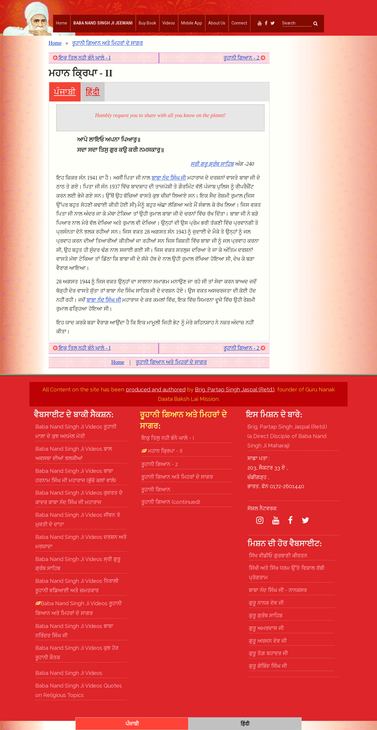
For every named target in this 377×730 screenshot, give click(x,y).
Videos (168, 23)
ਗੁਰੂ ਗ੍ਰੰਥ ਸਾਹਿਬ (265, 624)
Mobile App (191, 23)
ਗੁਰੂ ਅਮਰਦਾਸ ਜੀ (266, 637)
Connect (239, 23)
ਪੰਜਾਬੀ (65, 101)
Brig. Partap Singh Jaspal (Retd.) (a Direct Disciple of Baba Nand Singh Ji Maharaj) (287, 445)
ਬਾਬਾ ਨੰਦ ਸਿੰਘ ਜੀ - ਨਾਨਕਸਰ (278, 599)
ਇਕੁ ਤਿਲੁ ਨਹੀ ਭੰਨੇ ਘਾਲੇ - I (82, 67)
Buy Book (147, 23)
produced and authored (156, 399)
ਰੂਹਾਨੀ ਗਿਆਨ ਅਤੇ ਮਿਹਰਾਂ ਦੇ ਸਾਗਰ (107, 52)
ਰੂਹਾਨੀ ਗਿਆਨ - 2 (244, 67)
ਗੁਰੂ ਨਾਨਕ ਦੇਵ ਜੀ (266, 612)
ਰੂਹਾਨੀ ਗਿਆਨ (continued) (170, 511)
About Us (216, 23)
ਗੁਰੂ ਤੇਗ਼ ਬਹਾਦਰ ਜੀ (268, 663)
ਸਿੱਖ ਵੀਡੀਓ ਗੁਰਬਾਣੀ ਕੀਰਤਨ (278, 565)
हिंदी (93, 101)
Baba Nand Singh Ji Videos (68, 682)
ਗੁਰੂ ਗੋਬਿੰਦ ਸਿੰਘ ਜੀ (268, 675)
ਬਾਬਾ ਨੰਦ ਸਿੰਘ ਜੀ (169, 187)
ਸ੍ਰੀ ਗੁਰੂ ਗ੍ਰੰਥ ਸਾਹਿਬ (212, 173)
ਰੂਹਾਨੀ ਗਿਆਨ (155, 499)
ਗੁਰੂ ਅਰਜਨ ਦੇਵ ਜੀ (268, 650)
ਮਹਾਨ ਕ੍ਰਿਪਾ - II (165, 460)
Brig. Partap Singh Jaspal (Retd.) (235, 399)
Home (61, 23)
